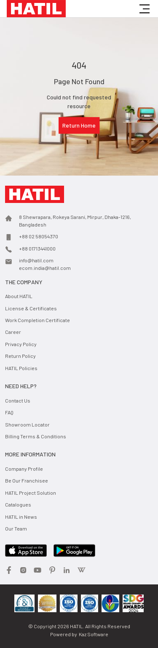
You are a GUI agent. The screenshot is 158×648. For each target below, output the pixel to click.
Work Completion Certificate (37, 320)
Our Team (16, 528)
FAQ (9, 412)
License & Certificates (31, 308)
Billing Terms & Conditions (35, 436)
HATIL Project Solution (30, 493)
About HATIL (18, 296)
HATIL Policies (21, 368)
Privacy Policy (21, 344)
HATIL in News (21, 517)
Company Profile (24, 469)
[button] (144, 9)
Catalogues (18, 504)
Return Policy (20, 356)
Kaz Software (93, 634)
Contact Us (17, 400)
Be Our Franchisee (26, 480)
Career (13, 332)
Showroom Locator (27, 424)
